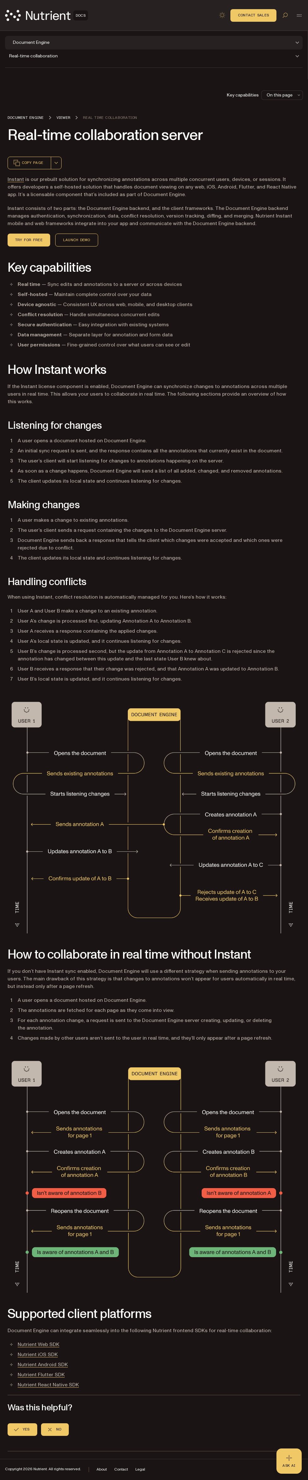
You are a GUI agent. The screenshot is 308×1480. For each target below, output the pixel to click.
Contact (121, 1469)
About (102, 1469)
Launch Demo (76, 240)
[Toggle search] (285, 15)
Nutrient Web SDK (38, 1344)
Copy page (28, 163)
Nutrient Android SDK (43, 1364)
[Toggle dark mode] (222, 15)
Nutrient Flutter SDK (41, 1374)
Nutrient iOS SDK (38, 1354)
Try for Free (29, 240)
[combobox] (56, 163)
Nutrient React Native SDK (48, 1384)
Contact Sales (253, 15)
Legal (140, 1469)
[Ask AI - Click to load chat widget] (289, 1461)
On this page (284, 95)
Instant (16, 179)
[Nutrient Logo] (46, 15)
